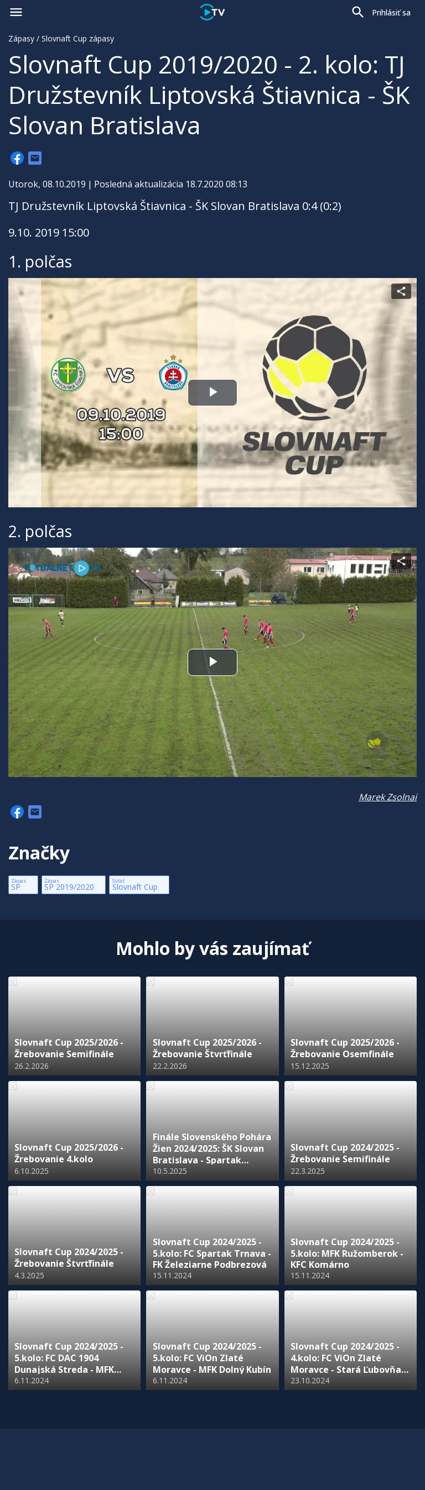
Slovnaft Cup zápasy (78, 38)
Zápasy (21, 38)
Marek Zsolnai (388, 797)
